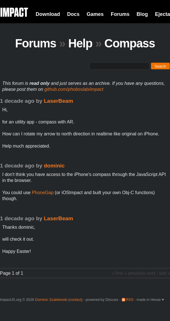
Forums (120, 14)
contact (75, 299)
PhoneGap (43, 192)
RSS (129, 299)
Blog (142, 14)
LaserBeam (58, 101)
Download (48, 14)
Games (95, 14)
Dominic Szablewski (51, 299)
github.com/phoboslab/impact (73, 89)
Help (80, 43)
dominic (54, 166)
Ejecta (162, 14)
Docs (73, 14)
